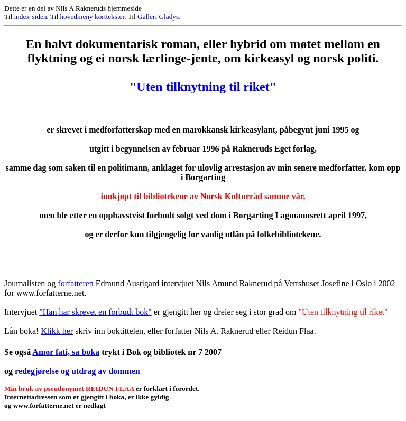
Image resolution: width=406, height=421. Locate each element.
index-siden (30, 17)
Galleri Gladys (157, 17)
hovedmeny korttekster (92, 17)
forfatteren (76, 283)
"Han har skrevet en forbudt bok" (95, 311)
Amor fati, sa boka (65, 352)
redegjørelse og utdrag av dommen (77, 371)
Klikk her (57, 330)
